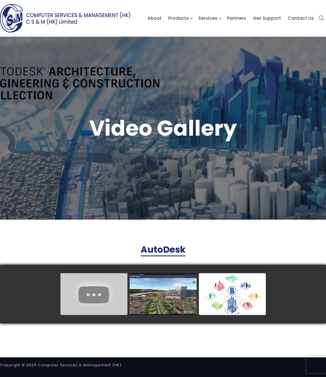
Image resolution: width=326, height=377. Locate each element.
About (154, 18)
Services (207, 18)
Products (178, 18)
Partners (236, 18)
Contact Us (301, 18)
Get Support (267, 18)
